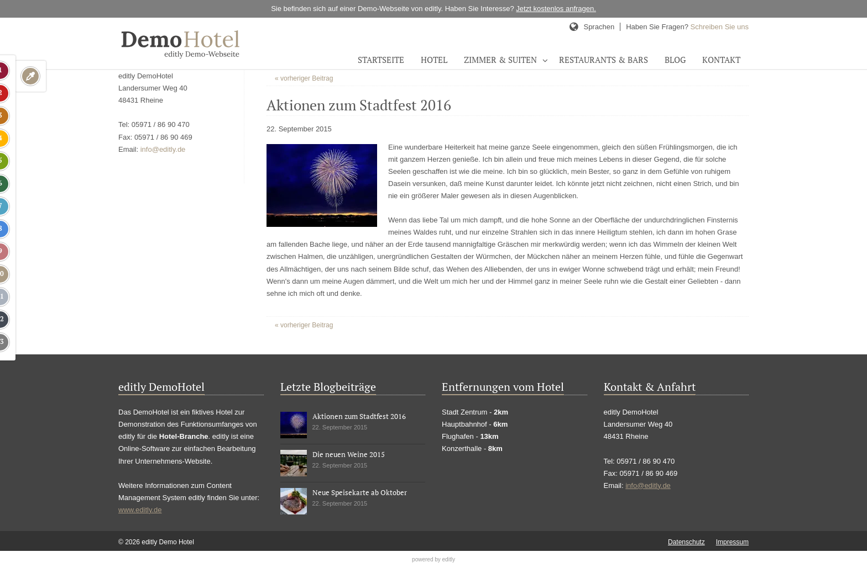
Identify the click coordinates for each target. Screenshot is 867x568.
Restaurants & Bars (603, 59)
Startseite (381, 59)
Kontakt (721, 59)
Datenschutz (686, 542)
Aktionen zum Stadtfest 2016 (359, 416)
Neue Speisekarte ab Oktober (359, 492)
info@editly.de (163, 149)
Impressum (732, 542)
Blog (675, 59)
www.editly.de (140, 510)
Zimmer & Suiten (500, 59)
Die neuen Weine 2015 (348, 454)
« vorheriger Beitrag (304, 78)
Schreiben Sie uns (719, 27)
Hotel (434, 59)
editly (448, 559)
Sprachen (598, 27)
